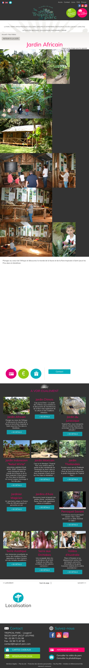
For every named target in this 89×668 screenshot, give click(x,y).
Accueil (4, 34)
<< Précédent (8, 583)
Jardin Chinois (44, 399)
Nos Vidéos (12, 34)
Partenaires (56, 30)
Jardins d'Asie (44, 494)
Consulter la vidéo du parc (69, 655)
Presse (83, 2)
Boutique (35, 30)
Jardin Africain (16, 417)
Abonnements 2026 (67, 649)
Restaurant (60, 27)
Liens (73, 2)
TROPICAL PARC (12, 632)
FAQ (78, 2)
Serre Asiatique (16, 551)
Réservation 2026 (22, 656)
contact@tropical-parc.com (17, 644)
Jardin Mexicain (44, 460)
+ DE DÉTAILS (16, 432)
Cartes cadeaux (21, 649)
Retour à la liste (11, 39)
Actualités (27, 30)
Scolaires (32, 27)
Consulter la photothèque (69, 658)
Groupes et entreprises (46, 27)
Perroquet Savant (72, 511)
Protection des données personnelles (40, 664)
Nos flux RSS (57, 664)
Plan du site (22, 664)
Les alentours (45, 30)
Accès (60, 2)
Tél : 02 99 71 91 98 (14, 638)
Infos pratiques (22, 27)
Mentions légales (11, 664)
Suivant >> (82, 583)
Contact (67, 2)
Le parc (7, 27)
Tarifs (12, 27)
